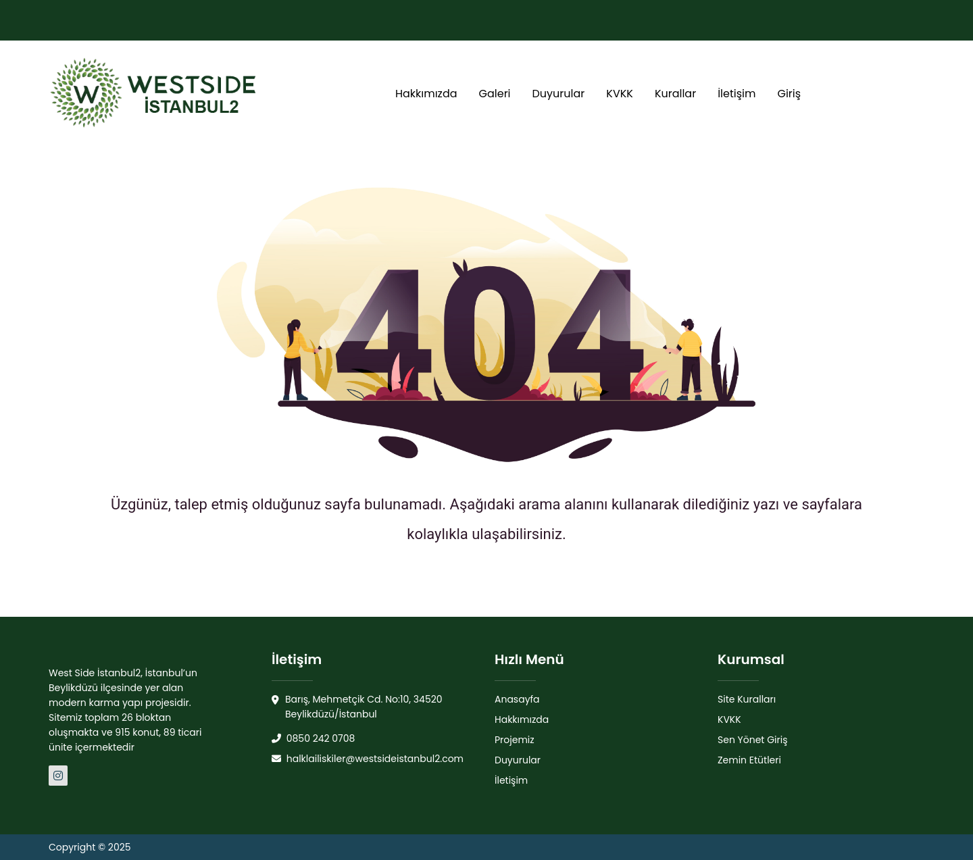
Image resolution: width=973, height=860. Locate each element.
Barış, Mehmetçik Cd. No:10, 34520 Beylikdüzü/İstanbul (357, 707)
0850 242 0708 (313, 738)
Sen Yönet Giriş (753, 740)
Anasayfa (517, 699)
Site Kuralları (747, 699)
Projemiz (514, 740)
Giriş (789, 93)
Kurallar (675, 93)
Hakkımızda (426, 93)
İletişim (736, 93)
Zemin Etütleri (749, 760)
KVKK (619, 93)
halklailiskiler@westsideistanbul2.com (368, 758)
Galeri (495, 93)
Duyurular (558, 93)
